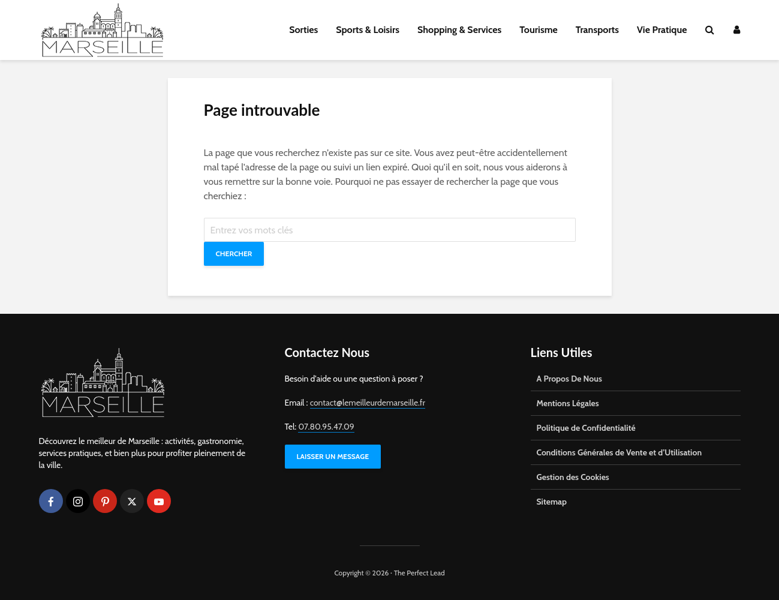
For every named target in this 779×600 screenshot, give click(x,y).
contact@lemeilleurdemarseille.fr (367, 402)
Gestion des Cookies (573, 477)
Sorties (303, 29)
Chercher (234, 253)
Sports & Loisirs (367, 29)
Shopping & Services (459, 29)
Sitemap (552, 501)
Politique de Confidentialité (586, 427)
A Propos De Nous (569, 378)
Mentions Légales (568, 403)
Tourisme (538, 29)
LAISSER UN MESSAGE (333, 456)
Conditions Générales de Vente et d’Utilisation (619, 452)
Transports (597, 29)
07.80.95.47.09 (326, 426)
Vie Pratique (662, 29)
